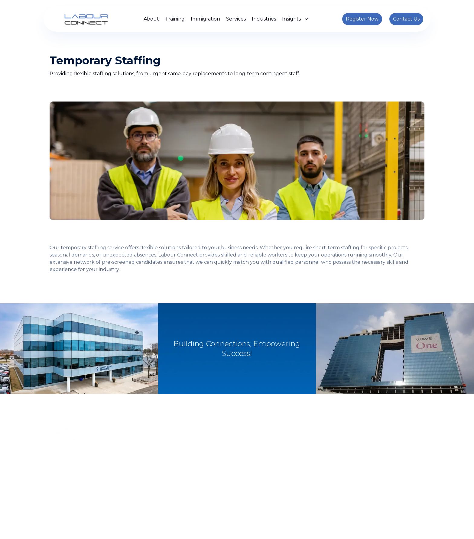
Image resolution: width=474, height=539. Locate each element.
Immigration (205, 19)
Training (175, 19)
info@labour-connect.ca (273, 490)
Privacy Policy (249, 529)
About (151, 19)
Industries (264, 19)
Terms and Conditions (291, 529)
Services (236, 19)
